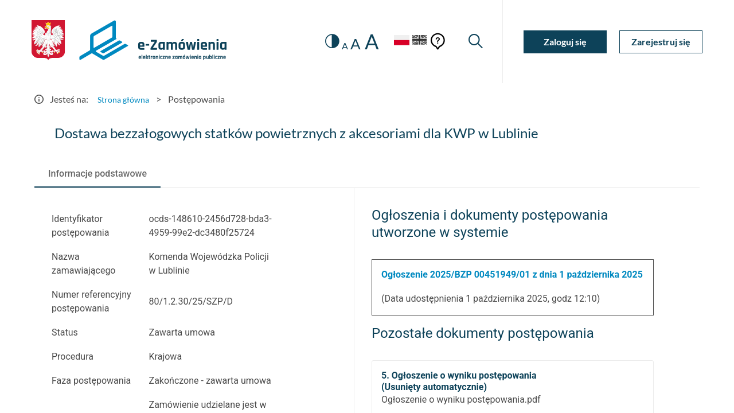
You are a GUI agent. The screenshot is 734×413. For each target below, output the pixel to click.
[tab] (97, 174)
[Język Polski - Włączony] (392, 41)
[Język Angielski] (417, 41)
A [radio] (336, 46)
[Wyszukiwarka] (474, 41)
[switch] (323, 41)
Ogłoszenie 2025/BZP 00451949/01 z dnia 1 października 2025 (512, 274)
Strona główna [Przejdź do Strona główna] (126, 98)
